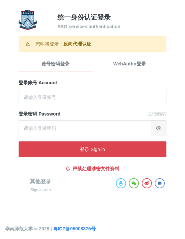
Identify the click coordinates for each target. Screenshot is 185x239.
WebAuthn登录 (129, 63)
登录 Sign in (92, 149)
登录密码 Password (39, 114)
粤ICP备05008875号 (74, 228)
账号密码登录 (55, 63)
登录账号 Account (38, 82)
